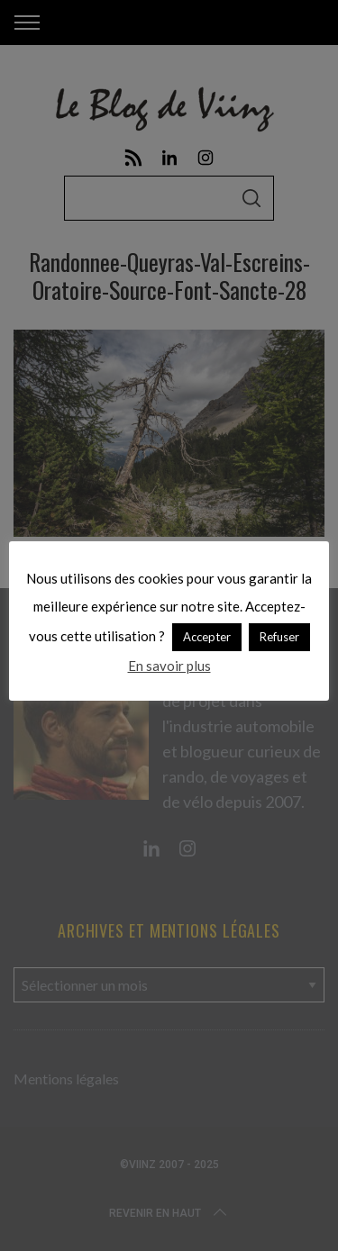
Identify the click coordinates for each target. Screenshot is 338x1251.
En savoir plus (169, 665)
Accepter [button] (207, 637)
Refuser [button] (279, 637)
